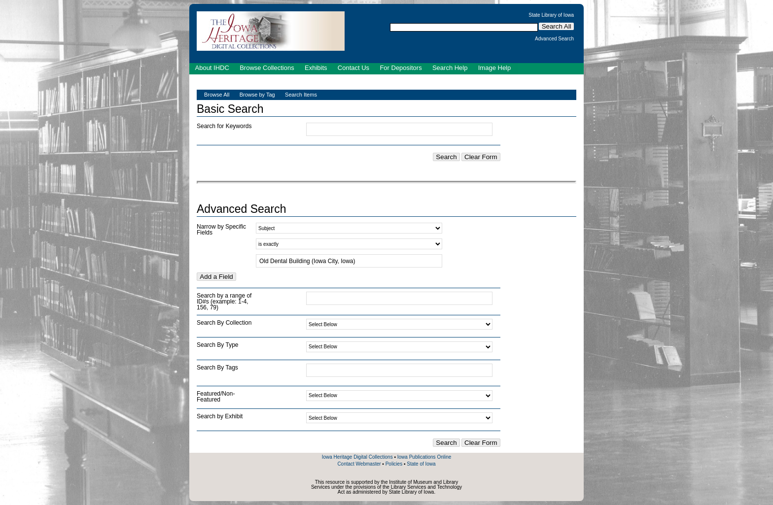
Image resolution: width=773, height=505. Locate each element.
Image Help (494, 67)
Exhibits (316, 67)
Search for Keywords (224, 126)
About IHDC (212, 67)
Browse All (216, 95)
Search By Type (218, 344)
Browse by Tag (257, 95)
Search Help (450, 67)
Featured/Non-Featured (216, 396)
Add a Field (216, 276)
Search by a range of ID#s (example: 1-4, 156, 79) (224, 301)
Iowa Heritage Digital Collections (357, 457)
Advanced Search (554, 38)
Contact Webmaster (359, 464)
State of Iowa (421, 464)
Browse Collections (267, 67)
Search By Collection (224, 322)
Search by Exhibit (220, 416)
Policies (394, 464)
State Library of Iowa (551, 15)
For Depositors (401, 67)
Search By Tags (217, 367)
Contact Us (353, 67)
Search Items (301, 95)
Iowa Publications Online (424, 457)
